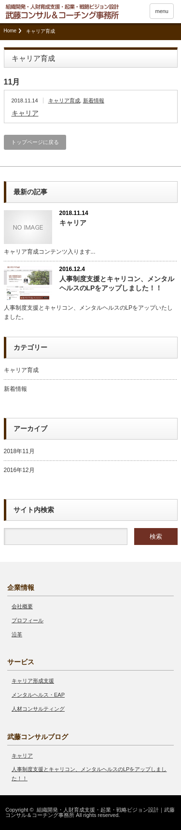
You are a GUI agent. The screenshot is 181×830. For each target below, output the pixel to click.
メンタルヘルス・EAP (38, 695)
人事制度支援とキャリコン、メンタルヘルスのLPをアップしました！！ (116, 283)
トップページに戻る (35, 142)
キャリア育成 (64, 100)
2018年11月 (19, 451)
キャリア (25, 113)
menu (161, 11)
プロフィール (27, 620)
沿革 (17, 634)
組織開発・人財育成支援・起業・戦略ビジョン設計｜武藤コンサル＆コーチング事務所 (89, 812)
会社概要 (22, 606)
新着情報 (93, 100)
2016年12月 (19, 470)
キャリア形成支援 (33, 681)
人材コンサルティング (38, 709)
